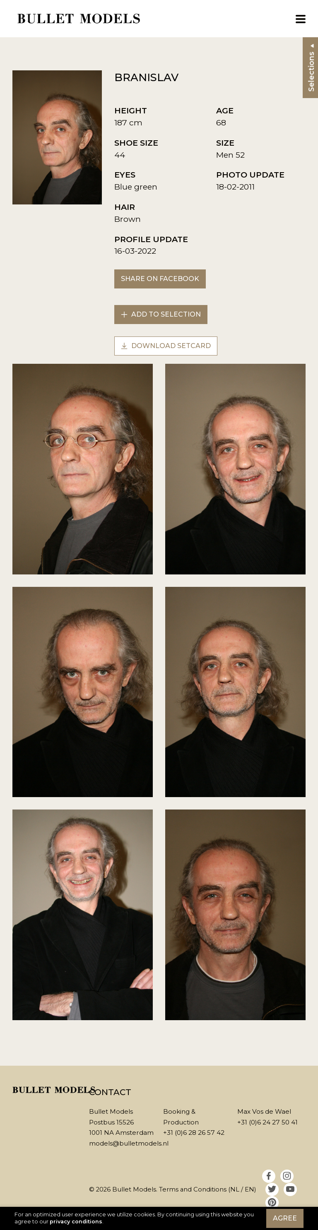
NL (234, 1189)
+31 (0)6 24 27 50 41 (267, 1122)
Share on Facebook (160, 279)
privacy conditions (76, 1221)
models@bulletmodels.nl (129, 1143)
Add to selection (161, 314)
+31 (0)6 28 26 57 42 (193, 1132)
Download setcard (166, 346)
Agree (285, 1218)
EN (249, 1189)
